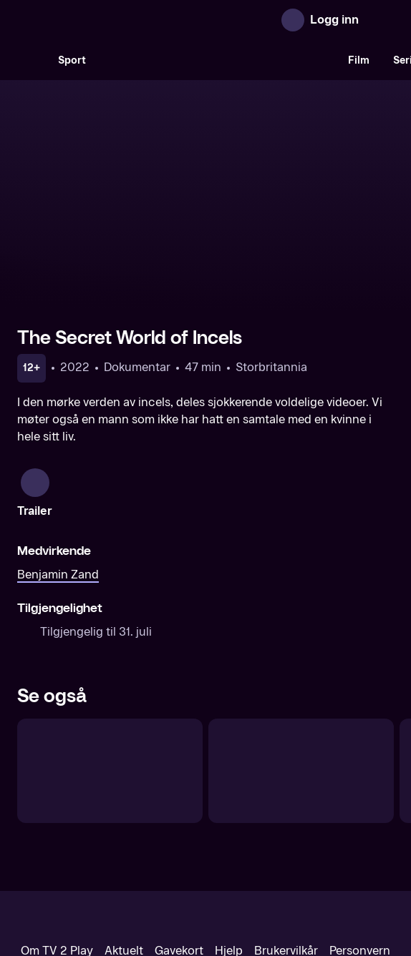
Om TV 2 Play (57, 835)
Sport (72, 60)
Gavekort (179, 835)
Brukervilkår (286, 835)
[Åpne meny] (379, 20)
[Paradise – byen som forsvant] (110, 655)
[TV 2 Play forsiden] (124, 20)
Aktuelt (124, 835)
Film (358, 60)
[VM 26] (217, 60)
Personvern (359, 835)
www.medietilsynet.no (293, 884)
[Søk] (31, 60)
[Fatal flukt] (301, 655)
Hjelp (229, 835)
